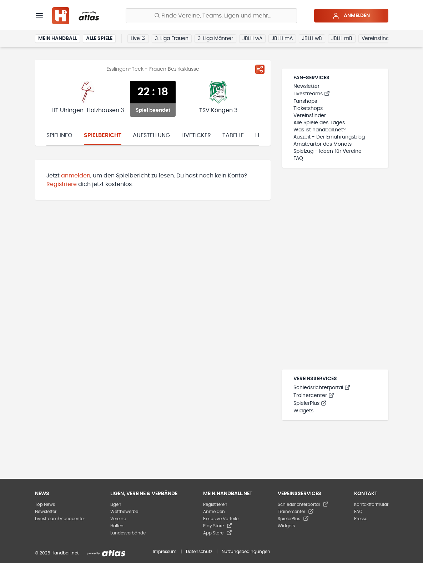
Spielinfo (59, 135)
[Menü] (39, 15)
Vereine (118, 519)
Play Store (217, 526)
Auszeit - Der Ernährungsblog (329, 137)
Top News (45, 504)
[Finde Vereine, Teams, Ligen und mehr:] (211, 15)
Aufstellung (151, 135)
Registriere (61, 184)
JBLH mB (341, 38)
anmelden (75, 176)
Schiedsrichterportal (321, 388)
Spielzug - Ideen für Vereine (327, 151)
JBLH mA (282, 38)
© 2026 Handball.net (57, 553)
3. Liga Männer (215, 38)
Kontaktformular (371, 504)
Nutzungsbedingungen (246, 551)
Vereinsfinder (378, 38)
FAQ (298, 158)
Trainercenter (313, 395)
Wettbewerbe (124, 511)
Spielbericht (102, 135)
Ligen (115, 504)
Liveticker (196, 135)
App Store (217, 533)
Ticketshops (308, 108)
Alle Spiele (99, 38)
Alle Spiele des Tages (319, 122)
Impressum (164, 551)
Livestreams (311, 94)
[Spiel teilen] (260, 69)
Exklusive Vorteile (220, 519)
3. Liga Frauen (171, 38)
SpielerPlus (310, 403)
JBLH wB (312, 38)
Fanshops (305, 101)
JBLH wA (252, 38)
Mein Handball (57, 38)
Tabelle (233, 135)
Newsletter (306, 86)
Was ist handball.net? (319, 129)
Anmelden (351, 15)
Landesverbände (128, 533)
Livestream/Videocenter (60, 519)
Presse (360, 519)
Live (138, 38)
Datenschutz (199, 551)
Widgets (303, 410)
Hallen (117, 526)
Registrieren (215, 504)
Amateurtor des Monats (322, 144)
